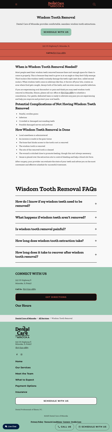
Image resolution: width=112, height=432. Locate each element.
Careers (66, 422)
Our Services (23, 367)
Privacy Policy (37, 422)
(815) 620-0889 (59, 53)
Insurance (21, 392)
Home (18, 361)
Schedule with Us (56, 32)
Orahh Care (76, 422)
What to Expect (24, 379)
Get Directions (56, 297)
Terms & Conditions (53, 422)
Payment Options (25, 386)
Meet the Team (24, 373)
